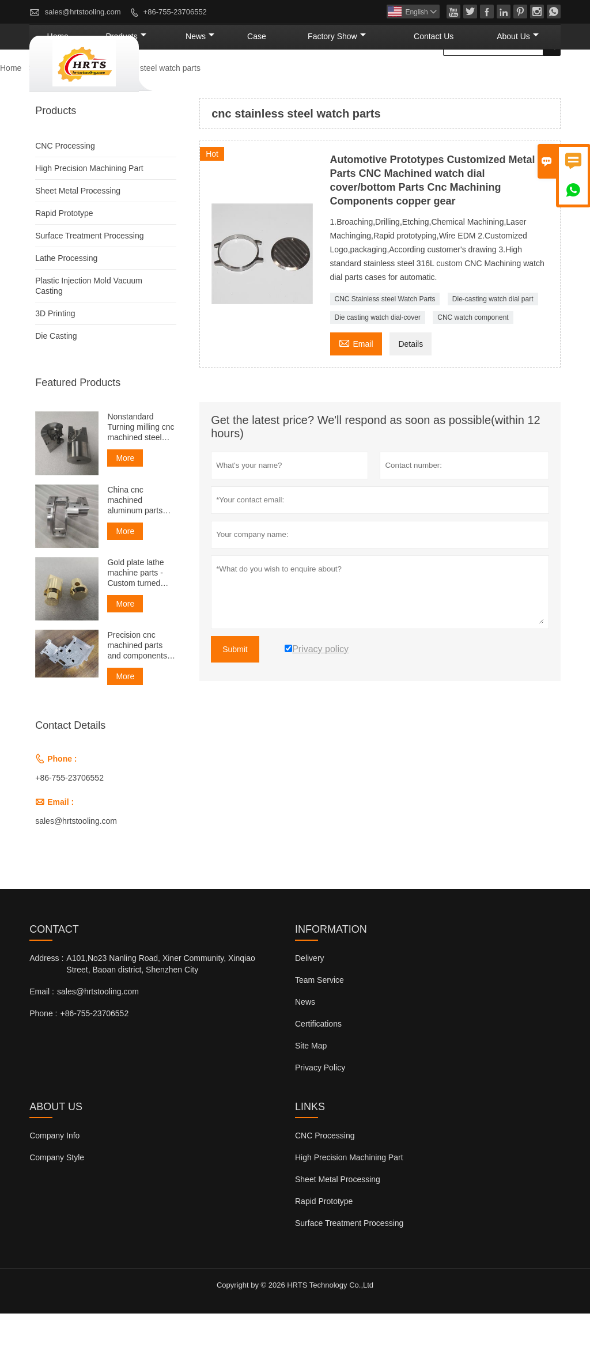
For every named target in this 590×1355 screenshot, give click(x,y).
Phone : (43, 1054)
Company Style (56, 1198)
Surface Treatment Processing (89, 277)
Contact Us (463, 77)
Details (410, 385)
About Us (528, 77)
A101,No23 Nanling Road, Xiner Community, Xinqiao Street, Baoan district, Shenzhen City (160, 1005)
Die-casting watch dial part (493, 340)
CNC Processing (64, 187)
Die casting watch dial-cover (378, 359)
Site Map (311, 1087)
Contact (54, 970)
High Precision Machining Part (89, 209)
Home (177, 77)
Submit (235, 690)
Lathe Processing (66, 299)
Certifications (318, 1065)
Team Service (319, 1021)
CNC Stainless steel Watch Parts (385, 340)
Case (328, 77)
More (125, 499)
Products (229, 77)
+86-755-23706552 (175, 11)
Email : (41, 1033)
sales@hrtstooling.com (83, 11)
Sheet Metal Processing (77, 232)
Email (356, 384)
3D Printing (55, 354)
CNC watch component (472, 359)
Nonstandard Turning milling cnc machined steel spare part (140, 468)
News (285, 77)
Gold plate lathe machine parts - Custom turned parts (135, 614)
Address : (46, 999)
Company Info (54, 1177)
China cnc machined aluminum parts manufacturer (134, 542)
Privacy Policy (320, 1109)
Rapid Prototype (64, 254)
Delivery (309, 999)
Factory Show (390, 77)
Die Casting (56, 377)
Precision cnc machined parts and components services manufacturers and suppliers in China (141, 687)
